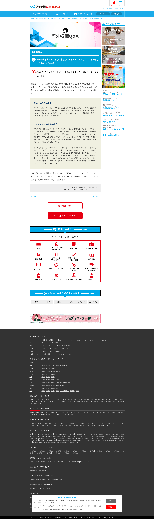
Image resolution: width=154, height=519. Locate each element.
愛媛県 (53, 388)
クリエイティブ (56, 280)
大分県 (62, 391)
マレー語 (40, 414)
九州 (31, 391)
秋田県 (57, 365)
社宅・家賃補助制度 (110, 440)
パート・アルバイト (58, 462)
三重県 (57, 379)
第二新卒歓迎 (79, 434)
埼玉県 (43, 371)
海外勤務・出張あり (67, 436)
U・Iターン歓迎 (88, 434)
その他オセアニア (66, 348)
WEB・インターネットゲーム (56, 269)
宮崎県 (67, 391)
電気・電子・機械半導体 (73, 269)
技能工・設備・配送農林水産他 (91, 269)
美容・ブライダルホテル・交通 (73, 259)
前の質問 (34, 196)
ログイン (113, 5)
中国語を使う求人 (88, 436)
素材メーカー (64, 423)
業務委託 (43, 462)
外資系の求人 (113, 436)
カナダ (49, 343)
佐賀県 (48, 391)
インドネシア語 (60, 412)
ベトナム (69, 340)
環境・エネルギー (92, 425)
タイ (57, 340)
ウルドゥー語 (55, 414)
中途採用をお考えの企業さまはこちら (114, 8)
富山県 (43, 377)
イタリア (60, 345)
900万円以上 (115, 451)
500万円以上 (65, 451)
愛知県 (53, 379)
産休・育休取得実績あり (113, 438)
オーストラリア (46, 348)
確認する (111, 507)
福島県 (67, 365)
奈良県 (62, 382)
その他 (106, 425)
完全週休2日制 (77, 440)
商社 (93, 423)
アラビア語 (120, 412)
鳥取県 (43, 385)
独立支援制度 (60, 438)
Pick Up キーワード (35, 488)
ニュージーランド (56, 348)
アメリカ (44, 343)
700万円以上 (98, 451)
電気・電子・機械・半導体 (77, 401)
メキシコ (49, 351)
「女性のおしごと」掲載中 (112, 434)
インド (97, 340)
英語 (36, 302)
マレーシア (85, 340)
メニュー (121, 5)
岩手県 (48, 365)
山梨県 (48, 374)
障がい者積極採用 (98, 434)
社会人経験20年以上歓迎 (61, 434)
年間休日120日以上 (51, 440)
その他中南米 (57, 351)
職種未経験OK (33, 470)
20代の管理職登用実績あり (83, 438)
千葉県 (48, 371)
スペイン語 (93, 302)
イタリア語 (98, 412)
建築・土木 (38, 280)
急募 (31, 434)
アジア (31, 340)
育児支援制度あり (51, 442)
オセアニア (33, 348)
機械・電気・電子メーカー (52, 423)
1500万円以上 (74, 453)
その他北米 (55, 343)
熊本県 (57, 391)
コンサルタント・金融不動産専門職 (56, 248)
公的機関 (100, 425)
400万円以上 (49, 451)
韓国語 (59, 302)
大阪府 (53, 382)
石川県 (48, 377)
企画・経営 (38, 259)
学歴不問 (71, 434)
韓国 (46, 340)
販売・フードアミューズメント (56, 259)
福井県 (53, 377)
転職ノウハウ (64, 14)
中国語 (48, 302)
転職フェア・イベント (85, 14)
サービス (98, 423)
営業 (38, 248)
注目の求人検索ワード (47, 488)
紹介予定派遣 (75, 462)
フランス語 (81, 302)
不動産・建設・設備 (65, 425)
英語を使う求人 (78, 436)
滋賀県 (43, 382)
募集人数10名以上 (38, 434)
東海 (31, 379)
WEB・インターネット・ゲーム (51, 401)
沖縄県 (77, 391)
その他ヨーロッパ (69, 345)
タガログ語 (63, 414)
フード (117, 423)
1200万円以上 (47, 453)
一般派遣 (67, 462)
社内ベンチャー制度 (50, 438)
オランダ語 (106, 412)
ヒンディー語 (33, 414)
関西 (31, 382)
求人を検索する (42, 14)
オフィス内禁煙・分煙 (98, 440)
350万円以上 (41, 451)
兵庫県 (57, 382)
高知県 (57, 388)
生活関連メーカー (85, 423)
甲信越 (31, 374)
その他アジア (104, 340)
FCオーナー (83, 462)
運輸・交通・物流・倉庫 (79, 425)
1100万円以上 (38, 453)
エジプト (54, 354)
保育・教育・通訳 (91, 248)
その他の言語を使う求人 (101, 436)
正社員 (31, 462)
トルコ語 (70, 414)
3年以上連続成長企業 (39, 442)
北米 (31, 343)
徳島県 (43, 388)
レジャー (104, 423)
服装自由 (41, 440)
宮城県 (53, 365)
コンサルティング (54, 425)
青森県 (43, 365)
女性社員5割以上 (39, 438)
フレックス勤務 (36, 436)
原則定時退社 (56, 436)
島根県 (48, 385)
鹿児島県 (72, 391)
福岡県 (43, 391)
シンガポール (62, 340)
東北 (31, 365)
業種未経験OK (42, 470)
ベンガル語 (47, 414)
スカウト (103, 14)
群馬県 (53, 368)
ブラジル (44, 351)
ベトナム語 (51, 412)
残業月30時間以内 (47, 436)
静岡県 (48, 379)
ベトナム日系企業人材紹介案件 (38, 479)
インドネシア (76, 340)
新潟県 (43, 374)
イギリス (44, 345)
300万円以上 (33, 451)
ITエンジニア (38, 269)
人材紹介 (49, 462)
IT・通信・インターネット (37, 423)
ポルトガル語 (90, 412)
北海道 (31, 363)
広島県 (57, 385)
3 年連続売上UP (70, 438)
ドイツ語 (83, 412)
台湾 (50, 340)
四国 (31, 388)
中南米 (31, 351)
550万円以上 (74, 451)
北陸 (31, 377)
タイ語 (70, 302)
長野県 (53, 374)
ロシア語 (112, 412)
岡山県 (53, 385)
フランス (49, 345)
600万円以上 (82, 451)
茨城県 (43, 368)
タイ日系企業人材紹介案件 (55, 479)
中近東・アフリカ (34, 354)
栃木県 (48, 368)
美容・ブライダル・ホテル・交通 (77, 399)
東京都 (53, 371)
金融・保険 (45, 425)
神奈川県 (58, 371)
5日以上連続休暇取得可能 (64, 440)
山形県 (62, 365)
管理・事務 (73, 248)
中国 (43, 340)
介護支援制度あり (62, 442)
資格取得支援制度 (73, 442)
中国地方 (32, 385)
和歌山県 (67, 382)
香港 (53, 340)
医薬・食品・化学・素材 (74, 280)
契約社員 (37, 462)
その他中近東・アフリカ (64, 354)
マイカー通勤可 (86, 440)
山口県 (62, 385)
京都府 (48, 382)
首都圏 (31, 371)
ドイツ (55, 345)
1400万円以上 (65, 453)
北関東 (31, 368)
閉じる (111, 501)
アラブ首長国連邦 (46, 354)
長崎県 (53, 391)
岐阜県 (43, 379)
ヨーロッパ (33, 345)
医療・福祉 (91, 259)
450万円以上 (57, 451)
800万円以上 (107, 451)
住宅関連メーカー (74, 423)
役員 (89, 462)
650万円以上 (90, 451)
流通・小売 (111, 423)
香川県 (48, 388)
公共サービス (91, 280)
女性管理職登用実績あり (98, 438)
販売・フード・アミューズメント (57, 399)
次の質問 (96, 196)
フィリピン (92, 340)
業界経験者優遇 (49, 434)
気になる (116, 14)
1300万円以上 (56, 453)
